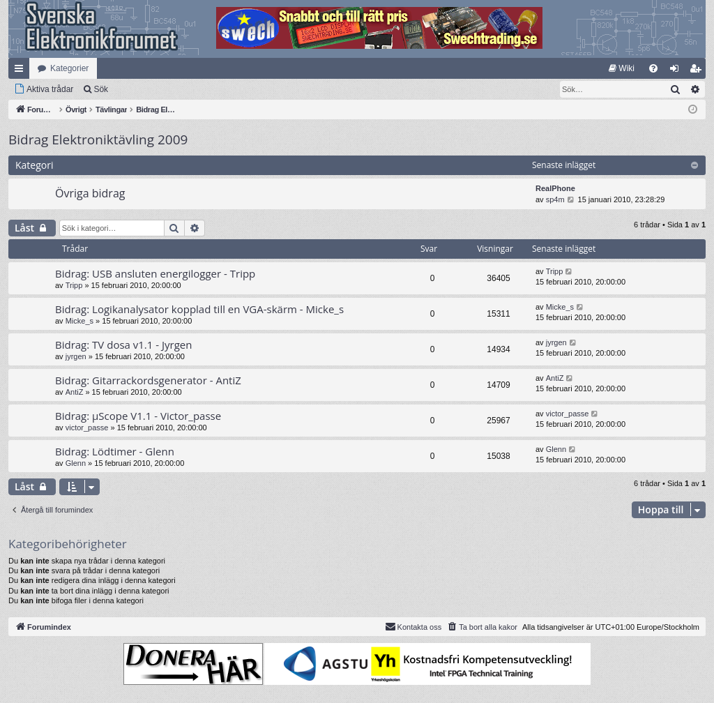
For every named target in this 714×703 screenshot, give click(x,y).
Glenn (76, 463)
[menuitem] (621, 68)
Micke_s (79, 321)
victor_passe (87, 427)
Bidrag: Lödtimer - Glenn (114, 451)
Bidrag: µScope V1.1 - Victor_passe (138, 416)
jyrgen (76, 356)
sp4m (555, 199)
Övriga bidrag (90, 193)
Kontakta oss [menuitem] (413, 626)
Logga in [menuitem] (677, 71)
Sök (100, 89)
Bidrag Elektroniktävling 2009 (98, 139)
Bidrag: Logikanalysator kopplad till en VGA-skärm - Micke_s (199, 309)
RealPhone (555, 188)
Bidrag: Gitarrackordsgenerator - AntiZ (148, 380)
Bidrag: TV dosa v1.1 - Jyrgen (123, 345)
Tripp (74, 285)
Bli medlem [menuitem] (698, 71)
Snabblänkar (21, 71)
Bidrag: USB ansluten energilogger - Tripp (155, 273)
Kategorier (69, 68)
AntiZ (75, 392)
